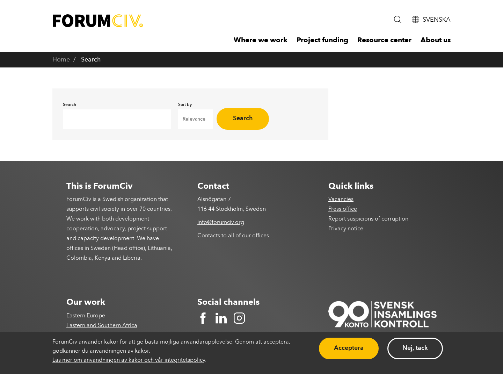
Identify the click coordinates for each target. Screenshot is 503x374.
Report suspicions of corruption (368, 219)
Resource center (384, 40)
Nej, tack (415, 348)
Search (243, 118)
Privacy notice (345, 229)
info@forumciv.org (220, 222)
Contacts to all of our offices (233, 236)
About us (436, 40)
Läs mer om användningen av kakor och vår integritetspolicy (128, 360)
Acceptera (349, 348)
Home (61, 60)
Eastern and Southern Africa (101, 326)
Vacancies (340, 199)
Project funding (322, 40)
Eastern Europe (85, 316)
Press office (342, 209)
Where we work (260, 40)
